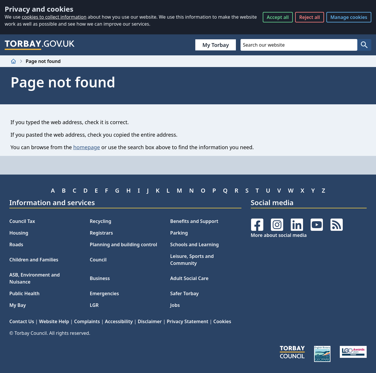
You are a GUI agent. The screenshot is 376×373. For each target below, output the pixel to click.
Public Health (24, 293)
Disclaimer (150, 321)
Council (98, 259)
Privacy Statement (187, 321)
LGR (94, 305)
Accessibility (119, 321)
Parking (179, 233)
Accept (278, 17)
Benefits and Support (194, 221)
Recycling (101, 221)
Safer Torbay (184, 293)
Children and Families (33, 259)
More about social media (279, 235)
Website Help (54, 321)
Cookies (222, 321)
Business (100, 278)
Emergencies (104, 293)
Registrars (101, 233)
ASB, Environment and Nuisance (34, 278)
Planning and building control (123, 244)
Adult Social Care (189, 278)
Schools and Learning (194, 244)
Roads (16, 244)
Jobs (175, 305)
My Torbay (215, 44)
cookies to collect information (54, 17)
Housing (18, 233)
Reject (309, 17)
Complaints (87, 321)
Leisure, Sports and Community (192, 259)
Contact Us (21, 321)
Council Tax (22, 221)
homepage (86, 147)
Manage (348, 17)
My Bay (17, 305)
